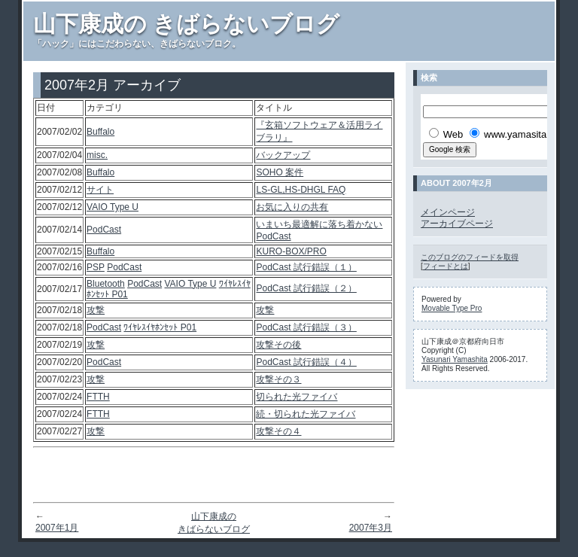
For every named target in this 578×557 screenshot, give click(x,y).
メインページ (448, 212)
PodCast (104, 229)
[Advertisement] (214, 475)
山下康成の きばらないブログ (186, 23)
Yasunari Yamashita (454, 359)
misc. (97, 155)
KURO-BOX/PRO (291, 251)
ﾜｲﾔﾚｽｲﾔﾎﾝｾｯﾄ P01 (159, 327)
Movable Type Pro (451, 308)
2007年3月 (370, 527)
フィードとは (445, 266)
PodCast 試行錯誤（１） (306, 267)
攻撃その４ (278, 431)
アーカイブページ (457, 223)
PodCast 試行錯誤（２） (306, 288)
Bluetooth (106, 283)
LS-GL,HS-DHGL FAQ (300, 189)
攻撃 (96, 310)
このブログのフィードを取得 (470, 257)
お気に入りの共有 (292, 207)
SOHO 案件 (279, 172)
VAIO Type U (112, 207)
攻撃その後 (278, 344)
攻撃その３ (278, 379)
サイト (100, 189)
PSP (96, 267)
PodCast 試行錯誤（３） (306, 327)
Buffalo (100, 131)
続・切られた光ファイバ (305, 414)
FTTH (98, 396)
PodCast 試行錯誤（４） (306, 362)
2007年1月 (56, 527)
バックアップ (283, 155)
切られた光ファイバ (296, 396)
